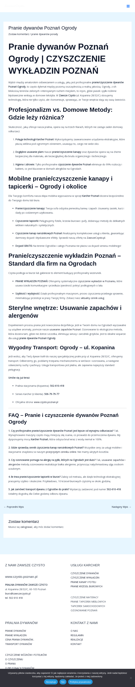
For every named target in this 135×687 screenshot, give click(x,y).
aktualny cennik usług (92, 298)
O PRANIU (10, 663)
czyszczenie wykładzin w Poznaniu (96, 281)
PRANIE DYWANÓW (15, 630)
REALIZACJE (77, 639)
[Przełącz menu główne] (128, 6)
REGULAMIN (77, 635)
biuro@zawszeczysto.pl (18, 593)
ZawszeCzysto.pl (96, 237)
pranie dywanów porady (44, 34)
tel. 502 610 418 (14, 597)
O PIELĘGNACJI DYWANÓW (19, 668)
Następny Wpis (121, 506)
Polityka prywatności (80, 682)
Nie (63, 682)
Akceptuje (51, 682)
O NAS (74, 630)
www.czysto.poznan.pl (46, 402)
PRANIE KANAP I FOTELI (83, 582)
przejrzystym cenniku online (61, 451)
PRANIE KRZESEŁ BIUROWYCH (86, 586)
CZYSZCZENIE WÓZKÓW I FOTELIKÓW (26, 654)
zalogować (26, 527)
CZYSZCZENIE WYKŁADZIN (85, 577)
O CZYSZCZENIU (14, 659)
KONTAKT (76, 644)
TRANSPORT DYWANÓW (18, 644)
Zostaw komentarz (18, 34)
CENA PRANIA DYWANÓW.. (19, 639)
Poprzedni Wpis (14, 506)
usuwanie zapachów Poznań (65, 329)
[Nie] (130, 678)
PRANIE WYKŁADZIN (16, 635)
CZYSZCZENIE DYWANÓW (85, 573)
